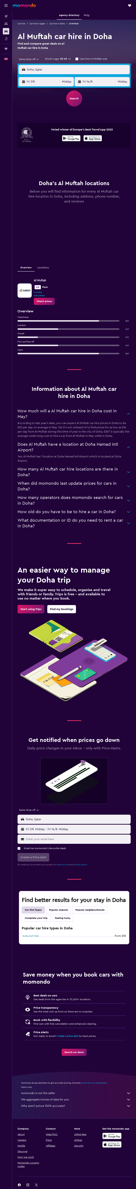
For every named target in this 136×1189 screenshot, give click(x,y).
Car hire (21, 24)
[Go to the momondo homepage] (24, 5)
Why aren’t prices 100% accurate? (76, 1106)
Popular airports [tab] (58, 910)
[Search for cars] (6, 31)
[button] (6, 5)
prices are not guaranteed (94, 1083)
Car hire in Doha (57, 24)
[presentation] (92, 138)
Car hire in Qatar (37, 24)
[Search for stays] (6, 23)
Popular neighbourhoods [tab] (89, 910)
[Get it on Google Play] (71, 138)
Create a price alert (67, 1036)
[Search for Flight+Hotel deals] (6, 38)
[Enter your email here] (78, 839)
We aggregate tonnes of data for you (76, 1099)
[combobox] (29, 59)
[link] (44, 301)
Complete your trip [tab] (36, 918)
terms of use (63, 864)
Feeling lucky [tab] (62, 918)
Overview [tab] (26, 267)
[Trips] (6, 48)
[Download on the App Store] (92, 138)
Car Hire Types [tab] (33, 910)
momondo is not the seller (76, 1093)
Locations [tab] (43, 267)
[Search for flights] (6, 16)
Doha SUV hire (30, 936)
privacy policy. (80, 864)
